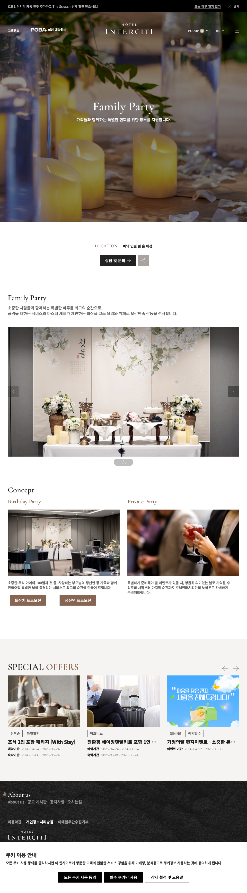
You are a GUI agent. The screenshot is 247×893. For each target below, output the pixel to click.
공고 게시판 (37, 802)
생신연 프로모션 (78, 600)
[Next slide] (233, 391)
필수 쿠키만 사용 (123, 877)
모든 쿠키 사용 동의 (80, 877)
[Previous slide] (13, 391)
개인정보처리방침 (39, 821)
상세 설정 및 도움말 (167, 877)
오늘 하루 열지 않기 (207, 6)
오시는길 (74, 802)
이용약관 (14, 821)
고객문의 (13, 31)
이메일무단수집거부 (73, 821)
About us (16, 802)
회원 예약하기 (48, 29)
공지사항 (57, 802)
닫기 (233, 6)
